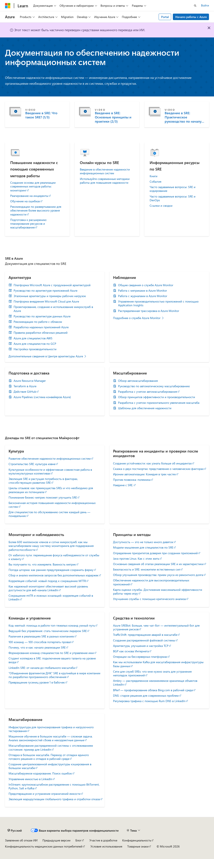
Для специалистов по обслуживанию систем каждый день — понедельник (49, 514)
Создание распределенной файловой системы (144, 640)
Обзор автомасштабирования (138, 381)
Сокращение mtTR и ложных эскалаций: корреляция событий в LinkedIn (51, 597)
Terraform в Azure (25, 386)
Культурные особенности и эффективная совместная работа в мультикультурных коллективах (50, 471)
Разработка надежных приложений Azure (41, 327)
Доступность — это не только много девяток (143, 542)
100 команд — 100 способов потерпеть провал (40, 642)
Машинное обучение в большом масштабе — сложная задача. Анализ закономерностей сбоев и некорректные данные (51, 738)
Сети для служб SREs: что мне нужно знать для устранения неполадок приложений (152, 673)
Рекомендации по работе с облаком (38, 322)
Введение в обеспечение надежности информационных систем (105, 171)
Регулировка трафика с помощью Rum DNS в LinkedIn (149, 701)
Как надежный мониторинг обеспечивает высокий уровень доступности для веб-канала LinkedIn (48, 588)
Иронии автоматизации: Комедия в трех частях (144, 474)
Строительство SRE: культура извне (32, 464)
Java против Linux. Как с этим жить (136, 558)
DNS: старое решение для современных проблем (146, 695)
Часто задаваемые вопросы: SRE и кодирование (172, 189)
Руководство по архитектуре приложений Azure (45, 290)
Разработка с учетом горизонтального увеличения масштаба (158, 403)
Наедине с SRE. (123, 485)
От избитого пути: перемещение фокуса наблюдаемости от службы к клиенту (54, 557)
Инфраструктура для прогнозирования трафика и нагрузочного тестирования (51, 729)
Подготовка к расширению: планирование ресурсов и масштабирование (28, 223)
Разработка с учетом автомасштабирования (147, 392)
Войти (205, 5)
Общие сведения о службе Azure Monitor (145, 285)
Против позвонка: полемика (131, 480)
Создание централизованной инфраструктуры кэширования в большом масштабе (50, 766)
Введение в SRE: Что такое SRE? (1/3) (41, 115)
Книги (153, 176)
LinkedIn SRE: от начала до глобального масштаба (42, 668)
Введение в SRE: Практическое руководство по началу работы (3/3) (183, 117)
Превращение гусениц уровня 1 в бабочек (37, 682)
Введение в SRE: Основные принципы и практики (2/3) (113, 117)
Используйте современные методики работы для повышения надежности (105, 181)
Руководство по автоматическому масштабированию (154, 386)
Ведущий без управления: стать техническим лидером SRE (48, 631)
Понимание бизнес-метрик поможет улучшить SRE (43, 497)
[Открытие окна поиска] (195, 5)
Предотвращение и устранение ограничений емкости (44, 794)
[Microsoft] (7, 5)
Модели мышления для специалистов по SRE (143, 547)
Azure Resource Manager (30, 381)
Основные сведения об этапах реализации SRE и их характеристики (158, 564)
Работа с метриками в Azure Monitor (142, 290)
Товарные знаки (138, 846)
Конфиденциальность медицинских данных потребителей (43, 846)
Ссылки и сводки (161, 206)
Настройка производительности (35, 349)
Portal (165, 17)
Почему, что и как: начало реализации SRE (37, 647)
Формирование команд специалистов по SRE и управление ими (51, 653)
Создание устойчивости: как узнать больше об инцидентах (152, 463)
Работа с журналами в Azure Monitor (142, 296)
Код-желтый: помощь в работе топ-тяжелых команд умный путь (52, 625)
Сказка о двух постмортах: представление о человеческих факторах (158, 469)
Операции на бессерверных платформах (140, 657)
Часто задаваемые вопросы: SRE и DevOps (172, 198)
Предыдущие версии (56, 840)
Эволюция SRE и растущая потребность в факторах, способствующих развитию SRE (43, 481)
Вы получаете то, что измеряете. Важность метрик (42, 564)
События (155, 181)
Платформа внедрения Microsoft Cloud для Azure (46, 301)
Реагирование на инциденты (29, 196)
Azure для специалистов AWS (33, 338)
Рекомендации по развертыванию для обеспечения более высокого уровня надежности (35, 210)
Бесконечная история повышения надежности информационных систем (52, 505)
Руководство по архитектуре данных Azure (42, 316)
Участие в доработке (103, 840)
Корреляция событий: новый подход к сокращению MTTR (47, 581)
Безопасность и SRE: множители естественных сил (146, 569)
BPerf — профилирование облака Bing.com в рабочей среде (153, 690)
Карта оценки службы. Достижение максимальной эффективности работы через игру (157, 591)
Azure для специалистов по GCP (35, 344)
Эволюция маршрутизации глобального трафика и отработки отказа (54, 799)
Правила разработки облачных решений (41, 333)
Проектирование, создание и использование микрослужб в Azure (53, 309)
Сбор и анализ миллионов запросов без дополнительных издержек (53, 575)
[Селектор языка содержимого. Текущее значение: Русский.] (14, 830)
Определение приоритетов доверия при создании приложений (155, 553)
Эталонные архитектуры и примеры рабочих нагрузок (50, 296)
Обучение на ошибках (25, 201)
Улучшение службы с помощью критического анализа (149, 599)
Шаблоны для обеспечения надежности (144, 408)
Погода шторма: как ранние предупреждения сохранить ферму (51, 570)
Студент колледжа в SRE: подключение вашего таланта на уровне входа (52, 660)
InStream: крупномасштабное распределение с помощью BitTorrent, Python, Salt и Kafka (54, 786)
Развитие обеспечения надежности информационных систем (50, 458)
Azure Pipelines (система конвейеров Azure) (42, 397)
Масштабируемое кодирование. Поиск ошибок (40, 773)
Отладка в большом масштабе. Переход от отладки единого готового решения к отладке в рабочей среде (49, 757)
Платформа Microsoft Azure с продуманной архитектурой (52, 285)
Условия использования (106, 846)
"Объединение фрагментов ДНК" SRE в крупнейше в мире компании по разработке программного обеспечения (54, 675)
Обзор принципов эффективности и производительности (156, 397)
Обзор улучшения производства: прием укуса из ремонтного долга (158, 575)
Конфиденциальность (136, 840)
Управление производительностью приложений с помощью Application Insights (158, 303)
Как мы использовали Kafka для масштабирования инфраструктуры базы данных (158, 664)
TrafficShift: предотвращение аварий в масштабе (145, 635)
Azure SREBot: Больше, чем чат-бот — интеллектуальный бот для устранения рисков (156, 627)
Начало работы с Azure (191, 17)
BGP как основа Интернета (131, 651)
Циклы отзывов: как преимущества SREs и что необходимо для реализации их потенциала (51, 490)
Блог (78, 840)
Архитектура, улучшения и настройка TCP (140, 646)
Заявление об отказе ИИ (21, 840)
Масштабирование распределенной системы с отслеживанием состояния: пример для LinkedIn (51, 747)
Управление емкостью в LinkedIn (30, 779)
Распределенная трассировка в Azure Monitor (148, 311)
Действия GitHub (25, 392)
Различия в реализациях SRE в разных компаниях (41, 636)
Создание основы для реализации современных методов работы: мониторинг (33, 186)
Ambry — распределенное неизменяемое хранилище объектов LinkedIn (155, 682)
